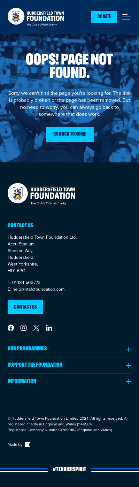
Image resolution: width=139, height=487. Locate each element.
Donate (104, 16)
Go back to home (69, 134)
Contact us (25, 307)
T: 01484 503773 (24, 282)
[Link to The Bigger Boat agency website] (27, 444)
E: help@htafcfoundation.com (36, 289)
